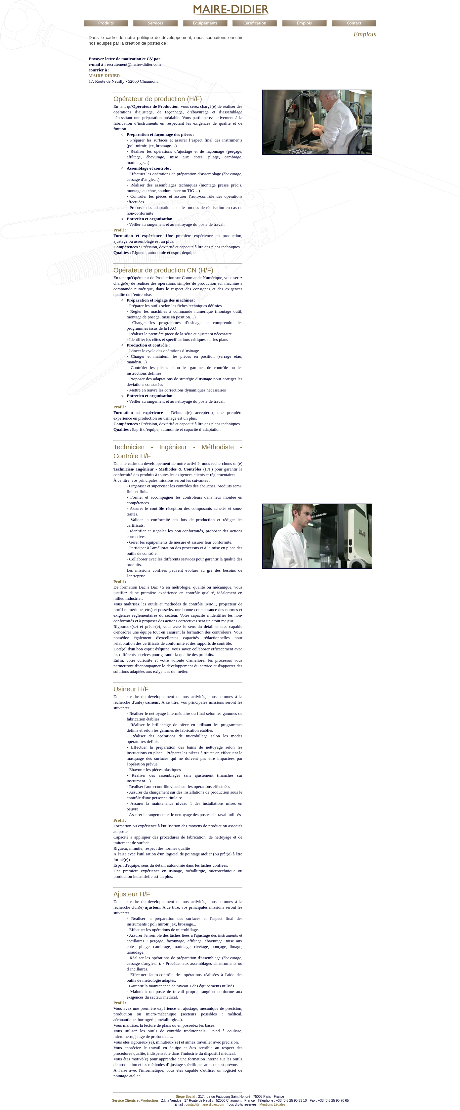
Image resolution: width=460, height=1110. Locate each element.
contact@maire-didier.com (205, 1104)
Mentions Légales (272, 1104)
